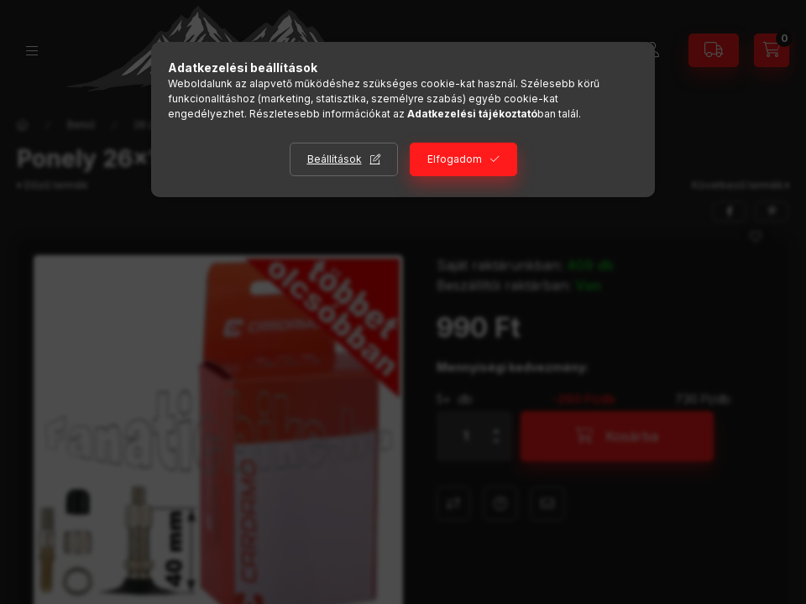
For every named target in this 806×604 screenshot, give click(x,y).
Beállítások (334, 159)
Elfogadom (454, 159)
